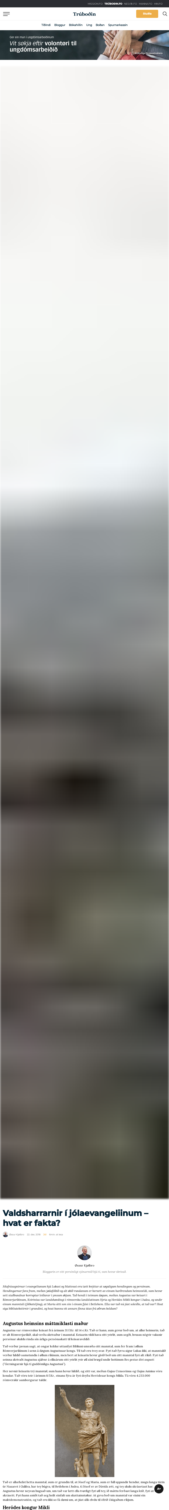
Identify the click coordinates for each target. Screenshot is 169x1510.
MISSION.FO (95, 3)
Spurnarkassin (118, 25)
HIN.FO (158, 3)
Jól (44, 1234)
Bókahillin (75, 25)
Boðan (100, 25)
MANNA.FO (145, 3)
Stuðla (147, 13)
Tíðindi (46, 25)
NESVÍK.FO (130, 3)
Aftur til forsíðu (34, 13)
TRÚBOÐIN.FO (113, 3)
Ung (89, 25)
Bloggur (59, 25)
